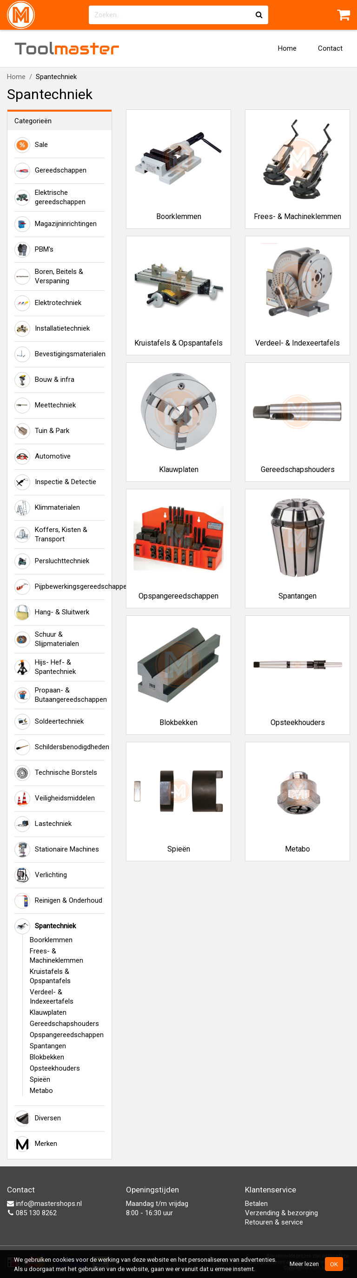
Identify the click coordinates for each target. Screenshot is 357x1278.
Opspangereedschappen (67, 1035)
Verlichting (40, 875)
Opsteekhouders (55, 1068)
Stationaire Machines (56, 850)
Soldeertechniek (49, 722)
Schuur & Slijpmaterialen (46, 639)
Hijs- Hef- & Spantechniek (45, 667)
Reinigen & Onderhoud (58, 901)
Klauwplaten (48, 1012)
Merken (35, 1144)
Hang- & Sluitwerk (51, 612)
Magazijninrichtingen (55, 224)
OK (334, 1264)
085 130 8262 (32, 1213)
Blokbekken (47, 1057)
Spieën (40, 1079)
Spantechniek (45, 926)
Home (287, 48)
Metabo (41, 1090)
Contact (330, 48)
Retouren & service (274, 1222)
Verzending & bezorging (281, 1213)
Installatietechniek (52, 329)
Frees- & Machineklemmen (56, 956)
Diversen (37, 1118)
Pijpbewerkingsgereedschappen (59, 587)
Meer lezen (304, 1263)
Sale (31, 145)
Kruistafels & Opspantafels (50, 976)
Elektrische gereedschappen (50, 197)
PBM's (33, 250)
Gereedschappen (50, 171)
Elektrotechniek (47, 303)
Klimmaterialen (47, 508)
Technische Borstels (55, 773)
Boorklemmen (51, 940)
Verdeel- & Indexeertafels (51, 996)
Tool (66, 48)
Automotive (42, 457)
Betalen (256, 1203)
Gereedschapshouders (64, 1023)
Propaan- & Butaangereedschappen (59, 695)
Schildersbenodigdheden (59, 747)
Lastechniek (43, 824)
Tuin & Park (41, 431)
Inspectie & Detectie (55, 482)
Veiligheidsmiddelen (54, 798)
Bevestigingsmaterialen (59, 354)
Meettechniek (45, 405)
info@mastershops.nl (44, 1203)
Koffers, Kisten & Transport (50, 534)
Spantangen (48, 1046)
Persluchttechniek (51, 561)
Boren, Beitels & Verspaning (48, 276)
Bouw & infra (44, 380)
